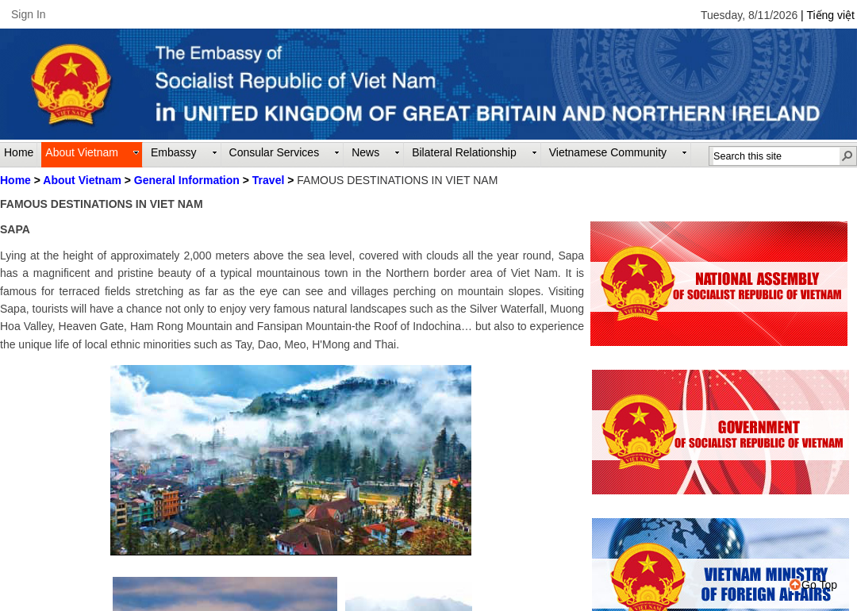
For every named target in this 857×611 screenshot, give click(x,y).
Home (15, 180)
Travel (268, 180)
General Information (187, 180)
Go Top (813, 584)
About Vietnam (82, 180)
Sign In (28, 14)
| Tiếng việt (828, 15)
